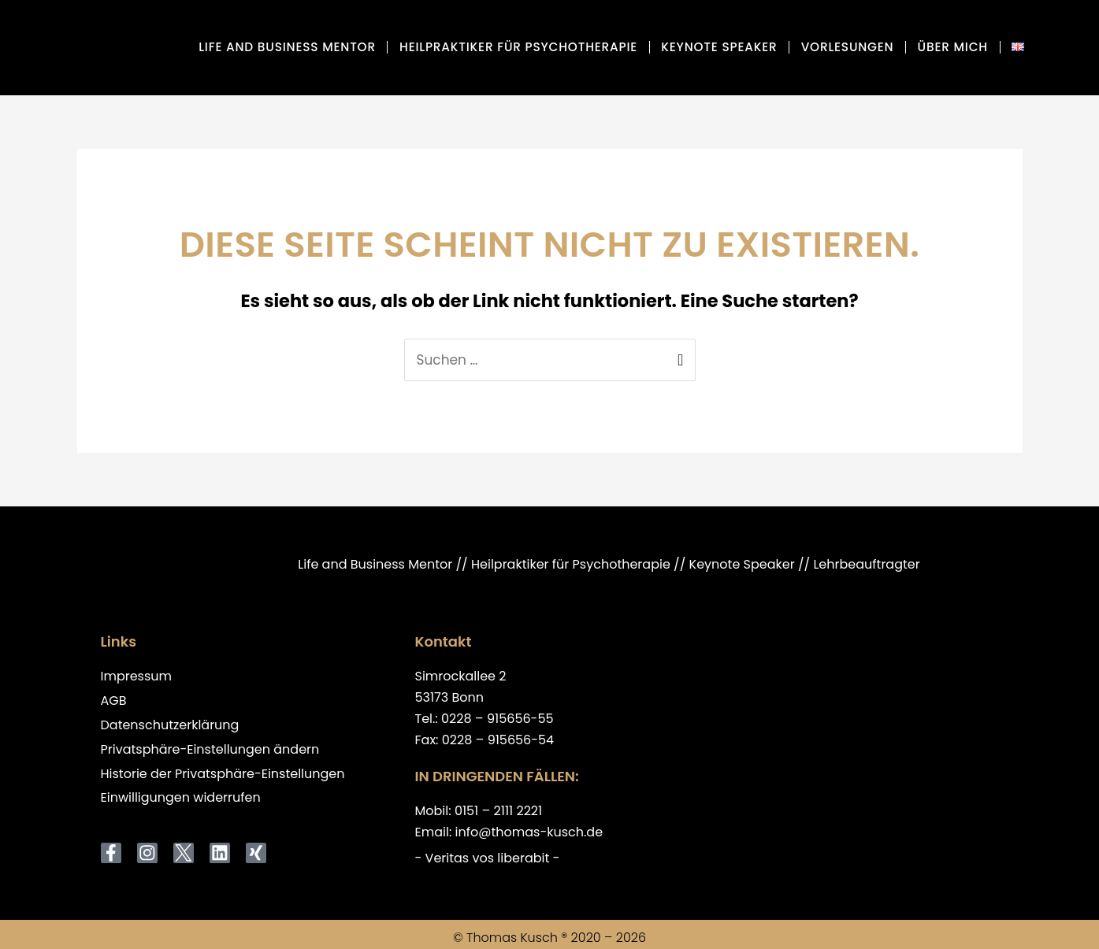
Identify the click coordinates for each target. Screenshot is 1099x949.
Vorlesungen (847, 47)
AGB (114, 701)
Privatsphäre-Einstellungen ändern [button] (210, 750)
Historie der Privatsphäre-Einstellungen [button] (223, 774)
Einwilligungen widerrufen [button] (181, 798)
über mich (953, 47)
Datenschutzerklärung (170, 725)
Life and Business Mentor (287, 47)
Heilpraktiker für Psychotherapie (518, 47)
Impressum (137, 677)
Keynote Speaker (719, 47)
